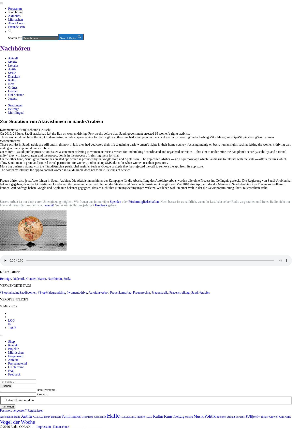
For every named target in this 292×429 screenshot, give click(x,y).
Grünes (12, 87)
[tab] (11, 322)
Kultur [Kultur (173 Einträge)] (158, 416)
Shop (11, 341)
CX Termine (16, 367)
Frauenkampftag (120, 292)
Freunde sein (16, 27)
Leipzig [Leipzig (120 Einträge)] (179, 416)
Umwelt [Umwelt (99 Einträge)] (273, 416)
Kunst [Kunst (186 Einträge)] (169, 416)
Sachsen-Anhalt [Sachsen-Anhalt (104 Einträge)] (226, 416)
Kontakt (13, 345)
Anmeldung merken (21, 400)
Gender (13, 91)
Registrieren (35, 410)
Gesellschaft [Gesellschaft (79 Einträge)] (100, 416)
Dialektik (14, 76)
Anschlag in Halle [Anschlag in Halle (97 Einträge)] (10, 416)
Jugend (12, 98)
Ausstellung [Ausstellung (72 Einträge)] (38, 417)
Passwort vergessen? (13, 410)
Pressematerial (17, 363)
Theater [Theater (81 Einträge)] (264, 416)
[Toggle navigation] (1, 2)
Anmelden (8, 406)
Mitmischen (16, 352)
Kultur (12, 80)
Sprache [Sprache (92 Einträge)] (240, 416)
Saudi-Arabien (200, 292)
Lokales (13, 65)
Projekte (13, 349)
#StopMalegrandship (51, 292)
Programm (15, 8)
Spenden (115, 201)
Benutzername (46, 390)
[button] (10, 31)
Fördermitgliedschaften (144, 201)
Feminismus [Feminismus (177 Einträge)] (71, 416)
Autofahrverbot (98, 292)
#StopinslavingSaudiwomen (18, 292)
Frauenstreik (159, 292)
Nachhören (15, 12)
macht (49, 205)
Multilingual (16, 112)
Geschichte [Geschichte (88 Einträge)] (87, 416)
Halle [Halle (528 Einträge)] (113, 415)
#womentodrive (77, 292)
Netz (11, 84)
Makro (12, 62)
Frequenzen (15, 356)
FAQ (11, 370)
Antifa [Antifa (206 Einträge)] (26, 416)
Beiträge (13, 109)
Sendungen (15, 105)
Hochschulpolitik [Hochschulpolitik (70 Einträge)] (128, 417)
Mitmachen (15, 19)
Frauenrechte (141, 292)
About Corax (16, 23)
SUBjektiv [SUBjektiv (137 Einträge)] (252, 416)
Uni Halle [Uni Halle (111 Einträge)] (285, 416)
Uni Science (16, 95)
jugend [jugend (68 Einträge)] (149, 417)
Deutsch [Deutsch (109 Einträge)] (56, 416)
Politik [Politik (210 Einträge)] (210, 416)
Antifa (12, 69)
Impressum (43, 426)
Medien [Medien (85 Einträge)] (189, 416)
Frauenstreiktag (179, 292)
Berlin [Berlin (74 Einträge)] (47, 417)
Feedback (101, 205)
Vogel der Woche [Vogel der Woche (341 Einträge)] (17, 422)
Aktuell (13, 58)
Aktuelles (14, 16)
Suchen (6, 385)
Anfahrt (13, 359)
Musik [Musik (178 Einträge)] (198, 416)
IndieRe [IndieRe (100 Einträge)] (140, 416)
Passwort (42, 394)
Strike (12, 73)
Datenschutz (61, 426)
